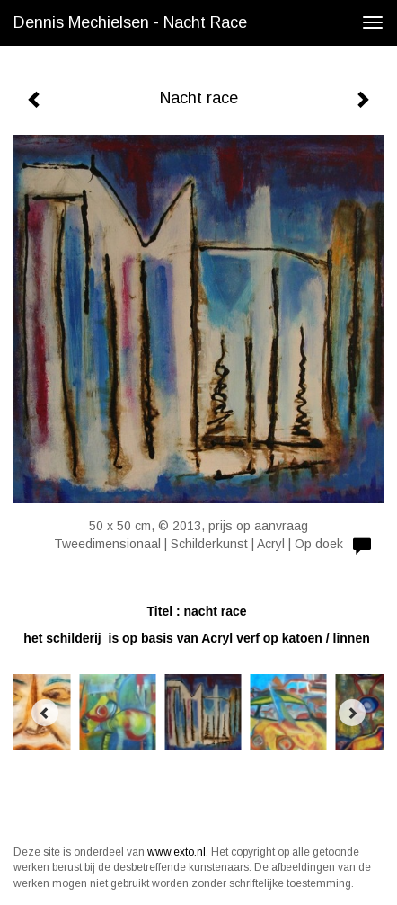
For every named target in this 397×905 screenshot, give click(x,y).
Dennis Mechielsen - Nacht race (130, 22)
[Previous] (44, 712)
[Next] (352, 712)
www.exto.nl (176, 852)
